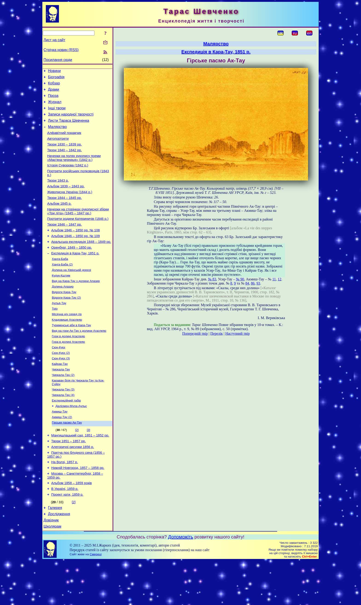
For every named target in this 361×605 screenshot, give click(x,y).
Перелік (216, 333)
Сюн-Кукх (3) (61, 388)
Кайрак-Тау (60, 394)
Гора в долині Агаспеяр (68, 370)
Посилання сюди (58, 60)
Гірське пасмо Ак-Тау (67, 457)
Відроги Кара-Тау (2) (66, 322)
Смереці (96, 598)
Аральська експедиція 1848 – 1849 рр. (81, 261)
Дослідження (59, 557)
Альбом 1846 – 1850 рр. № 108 (75, 248)
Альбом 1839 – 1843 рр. (66, 199)
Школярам (52, 571)
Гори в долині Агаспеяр (68, 364)
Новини (54, 71)
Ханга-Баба (60, 280)
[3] (88, 464)
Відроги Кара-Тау (64, 316)
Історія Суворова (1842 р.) (67, 176)
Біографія (56, 78)
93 (258, 283)
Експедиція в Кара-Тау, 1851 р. (75, 274)
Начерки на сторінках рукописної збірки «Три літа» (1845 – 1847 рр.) (78, 227)
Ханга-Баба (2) (62, 286)
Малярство (57, 134)
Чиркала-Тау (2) (63, 405)
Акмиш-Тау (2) (62, 451)
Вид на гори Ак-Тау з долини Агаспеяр (79, 358)
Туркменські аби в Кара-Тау (71, 352)
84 (247, 283)
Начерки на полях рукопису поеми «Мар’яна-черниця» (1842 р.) (74, 168)
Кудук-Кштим (61, 298)
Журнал (54, 106)
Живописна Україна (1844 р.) (69, 206)
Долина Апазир (62, 310)
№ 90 (240, 279)
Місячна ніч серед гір (67, 340)
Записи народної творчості (70, 120)
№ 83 (212, 279)
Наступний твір (237, 333)
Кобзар (54, 85)
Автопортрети (58, 147)
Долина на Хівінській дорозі (71, 292)
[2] (77, 464)
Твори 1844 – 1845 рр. (64, 212)
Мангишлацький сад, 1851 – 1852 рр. (80, 470)
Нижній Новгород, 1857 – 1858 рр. (78, 506)
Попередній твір (195, 333)
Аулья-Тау (59, 328)
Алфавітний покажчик (64, 140)
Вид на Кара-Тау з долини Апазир (76, 304)
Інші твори (57, 113)
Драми (53, 92)
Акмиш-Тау (59, 445)
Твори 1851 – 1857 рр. (68, 477)
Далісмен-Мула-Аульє (71, 439)
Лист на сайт (54, 40)
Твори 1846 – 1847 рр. (64, 242)
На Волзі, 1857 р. (64, 500)
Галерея (55, 550)
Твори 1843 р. (58, 193)
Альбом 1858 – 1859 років (71, 523)
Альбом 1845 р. (59, 219)
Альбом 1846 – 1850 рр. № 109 (75, 254)
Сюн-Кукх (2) (61, 382)
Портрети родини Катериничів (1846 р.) (77, 235)
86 (253, 283)
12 (279, 279)
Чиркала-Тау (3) (63, 421)
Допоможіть (180, 581)
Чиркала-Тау (61, 399)
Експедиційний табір (66, 433)
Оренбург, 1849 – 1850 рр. (71, 267)
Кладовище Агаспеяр (67, 346)
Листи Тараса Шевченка (68, 127)
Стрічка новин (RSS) (61, 50)
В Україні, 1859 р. (65, 529)
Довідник (51, 564)
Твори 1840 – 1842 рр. (64, 160)
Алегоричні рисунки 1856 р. (72, 483)
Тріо (55, 334)
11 (274, 279)
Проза (53, 99)
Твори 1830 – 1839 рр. (64, 153)
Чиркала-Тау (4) (63, 427)
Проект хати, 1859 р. (67, 536)
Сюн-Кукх (58, 376)
